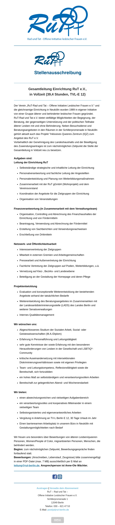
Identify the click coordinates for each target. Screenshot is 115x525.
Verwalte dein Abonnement (64, 488)
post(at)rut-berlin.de (58, 510)
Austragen (42, 488)
